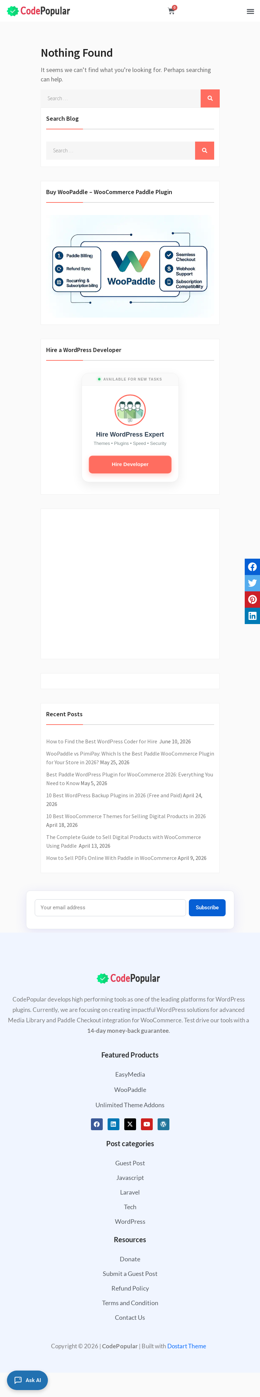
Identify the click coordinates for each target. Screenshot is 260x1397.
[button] (250, 11)
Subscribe (207, 907)
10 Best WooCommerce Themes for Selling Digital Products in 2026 (126, 816)
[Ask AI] (27, 1380)
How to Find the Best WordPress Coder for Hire (102, 741)
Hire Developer (130, 464)
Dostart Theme (186, 1346)
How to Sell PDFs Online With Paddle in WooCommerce (111, 857)
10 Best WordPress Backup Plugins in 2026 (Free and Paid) (114, 795)
